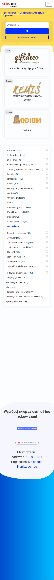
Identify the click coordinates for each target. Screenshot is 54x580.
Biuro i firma (12, 160)
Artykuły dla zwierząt (16, 155)
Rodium (27, 130)
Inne (9, 202)
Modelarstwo (13, 217)
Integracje (13, 13)
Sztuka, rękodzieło (15, 222)
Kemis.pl (26, 99)
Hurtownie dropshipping (17, 273)
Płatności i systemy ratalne (18, 292)
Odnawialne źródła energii (18, 242)
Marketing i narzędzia (15, 282)
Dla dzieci (11, 174)
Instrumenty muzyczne (17, 207)
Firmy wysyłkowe (13, 278)
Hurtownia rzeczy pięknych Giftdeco (27, 68)
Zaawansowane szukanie (27, 37)
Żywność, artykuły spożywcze (20, 266)
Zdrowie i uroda (13, 261)
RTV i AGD (11, 252)
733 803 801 (33, 457)
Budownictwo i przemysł (18, 164)
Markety (9, 287)
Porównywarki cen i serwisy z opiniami (23, 297)
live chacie (35, 462)
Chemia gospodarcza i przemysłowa (23, 169)
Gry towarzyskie (14, 198)
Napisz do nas (27, 466)
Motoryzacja (12, 238)
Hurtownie (10, 150)
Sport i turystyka (14, 257)
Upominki (11, 226)
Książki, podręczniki (16, 212)
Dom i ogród (12, 179)
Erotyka (10, 183)
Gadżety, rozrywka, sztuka (32, 13)
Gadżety (11, 193)
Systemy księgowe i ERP (16, 301)
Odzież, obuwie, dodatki (17, 247)
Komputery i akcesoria (16, 233)
